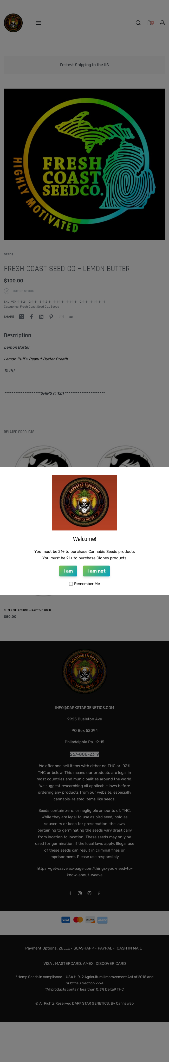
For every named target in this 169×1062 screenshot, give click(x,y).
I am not (96, 571)
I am (68, 571)
